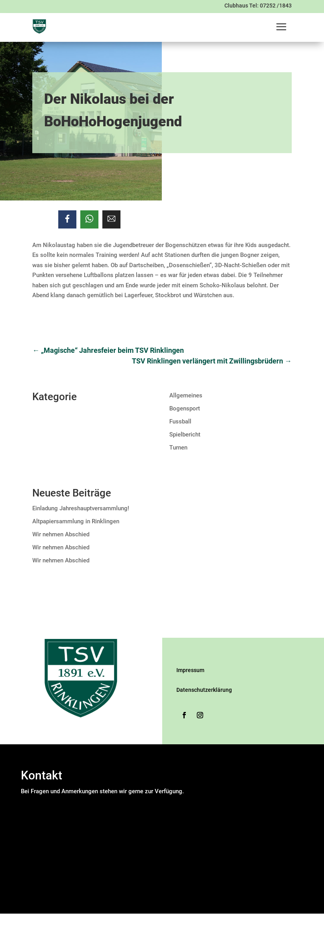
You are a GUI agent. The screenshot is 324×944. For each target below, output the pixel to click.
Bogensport (184, 408)
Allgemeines (185, 395)
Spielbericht (184, 434)
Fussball (180, 421)
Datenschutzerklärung (204, 690)
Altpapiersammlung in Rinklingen (75, 521)
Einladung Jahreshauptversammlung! (80, 508)
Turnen (178, 447)
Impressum (190, 670)
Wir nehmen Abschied (60, 534)
